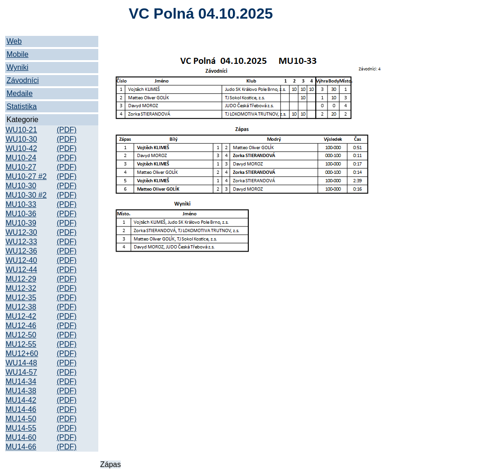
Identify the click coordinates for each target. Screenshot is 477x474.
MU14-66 (21, 447)
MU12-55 (21, 344)
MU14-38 (21, 391)
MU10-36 (21, 214)
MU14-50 (21, 419)
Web (14, 41)
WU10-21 (21, 130)
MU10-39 (21, 223)
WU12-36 (21, 251)
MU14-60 (21, 437)
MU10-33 (21, 204)
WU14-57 (21, 372)
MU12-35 (21, 298)
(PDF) (67, 130)
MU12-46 (21, 326)
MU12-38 (21, 307)
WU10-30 (21, 139)
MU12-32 (21, 288)
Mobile (17, 54)
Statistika (22, 106)
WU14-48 (21, 363)
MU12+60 (22, 353)
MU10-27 (21, 167)
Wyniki (17, 67)
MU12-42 (21, 316)
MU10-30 (21, 186)
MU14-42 (21, 400)
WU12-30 (21, 232)
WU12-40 (21, 260)
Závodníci (23, 80)
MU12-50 (21, 335)
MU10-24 (21, 158)
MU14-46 (21, 409)
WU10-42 (21, 148)
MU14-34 (21, 381)
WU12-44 (21, 270)
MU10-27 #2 (26, 176)
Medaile (20, 93)
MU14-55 (21, 428)
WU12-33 (21, 242)
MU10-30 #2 (26, 195)
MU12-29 (21, 279)
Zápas (110, 464)
